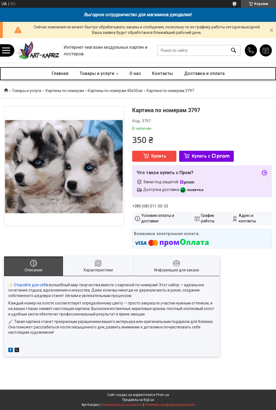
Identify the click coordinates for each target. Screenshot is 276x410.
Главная (60, 73)
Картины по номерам (65, 90)
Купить (158, 156)
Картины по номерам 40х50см (115, 90)
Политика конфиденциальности (170, 405)
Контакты (162, 73)
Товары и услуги (96, 73)
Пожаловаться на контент (121, 405)
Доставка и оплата (204, 73)
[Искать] (233, 50)
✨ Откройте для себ (27, 285)
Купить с (211, 156)
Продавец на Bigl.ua (138, 400)
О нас (135, 73)
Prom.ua (162, 395)
